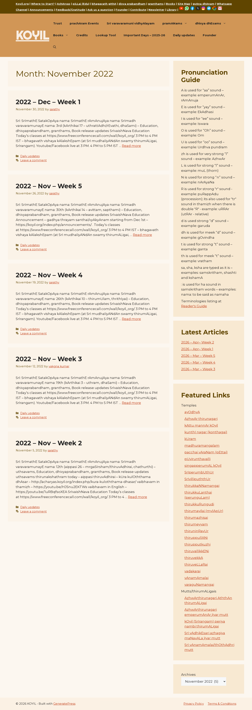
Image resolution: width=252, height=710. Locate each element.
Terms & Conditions (222, 703)
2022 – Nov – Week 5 (49, 186)
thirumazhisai (196, 518)
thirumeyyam (196, 524)
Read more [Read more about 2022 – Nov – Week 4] (131, 319)
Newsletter (156, 9)
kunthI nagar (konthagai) (205, 432)
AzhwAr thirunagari (201, 419)
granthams (156, 3)
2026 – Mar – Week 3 (198, 369)
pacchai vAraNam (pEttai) (206, 452)
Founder (122, 9)
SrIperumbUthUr (199, 472)
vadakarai (192, 571)
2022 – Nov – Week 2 (49, 443)
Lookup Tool (106, 35)
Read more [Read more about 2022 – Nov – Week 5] (142, 235)
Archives (188, 675)
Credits (82, 35)
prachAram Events (84, 23)
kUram (190, 439)
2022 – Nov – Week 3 (49, 359)
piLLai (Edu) (81, 3)
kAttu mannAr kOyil (201, 425)
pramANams (176, 23)
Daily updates (184, 35)
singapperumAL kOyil (202, 466)
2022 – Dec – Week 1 (48, 102)
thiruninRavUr (196, 531)
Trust (57, 23)
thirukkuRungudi (199, 504)
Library (172, 9)
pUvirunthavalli (197, 459)
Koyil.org (22, 3)
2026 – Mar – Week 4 (198, 362)
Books (170, 3)
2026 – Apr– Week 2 (197, 342)
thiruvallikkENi (196, 551)
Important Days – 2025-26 (144, 35)
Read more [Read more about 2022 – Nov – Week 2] (137, 497)
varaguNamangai (199, 585)
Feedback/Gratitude (70, 9)
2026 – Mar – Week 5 (198, 356)
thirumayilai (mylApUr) (203, 511)
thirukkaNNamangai (201, 486)
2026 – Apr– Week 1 (197, 349)
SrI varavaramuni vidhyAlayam (131, 23)
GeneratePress (64, 703)
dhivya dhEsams (212, 23)
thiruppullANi (196, 538)
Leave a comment (33, 160)
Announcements (41, 9)
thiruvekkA (193, 558)
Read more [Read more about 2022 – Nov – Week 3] (131, 403)
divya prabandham (132, 3)
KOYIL (32, 35)
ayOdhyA (192, 412)
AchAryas (63, 3)
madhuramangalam (202, 445)
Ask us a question (100, 9)
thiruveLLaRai (196, 564)
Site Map (184, 3)
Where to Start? (43, 3)
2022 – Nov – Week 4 (49, 275)
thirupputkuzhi (197, 544)
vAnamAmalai (196, 578)
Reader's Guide (194, 306)
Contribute (138, 9)
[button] (54, 47)
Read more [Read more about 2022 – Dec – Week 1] (131, 146)
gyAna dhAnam (203, 3)
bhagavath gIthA (104, 3)
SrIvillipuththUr (197, 479)
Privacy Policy (193, 703)
